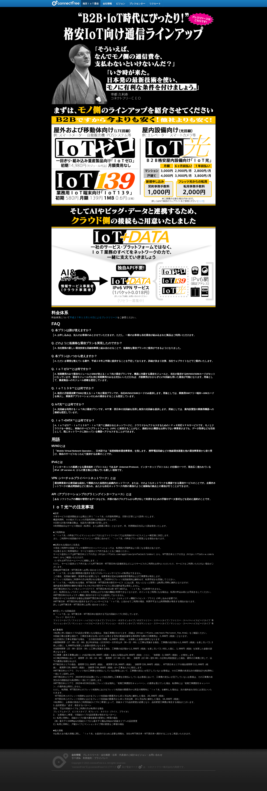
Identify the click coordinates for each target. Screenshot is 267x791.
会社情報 (107, 3)
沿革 (114, 755)
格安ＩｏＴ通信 (91, 3)
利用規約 (87, 758)
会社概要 (105, 755)
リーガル (76, 758)
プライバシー (101, 758)
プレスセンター (137, 3)
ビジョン (120, 3)
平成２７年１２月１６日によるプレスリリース (93, 317)
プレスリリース (91, 755)
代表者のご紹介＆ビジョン (132, 755)
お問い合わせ (155, 755)
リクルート (155, 3)
